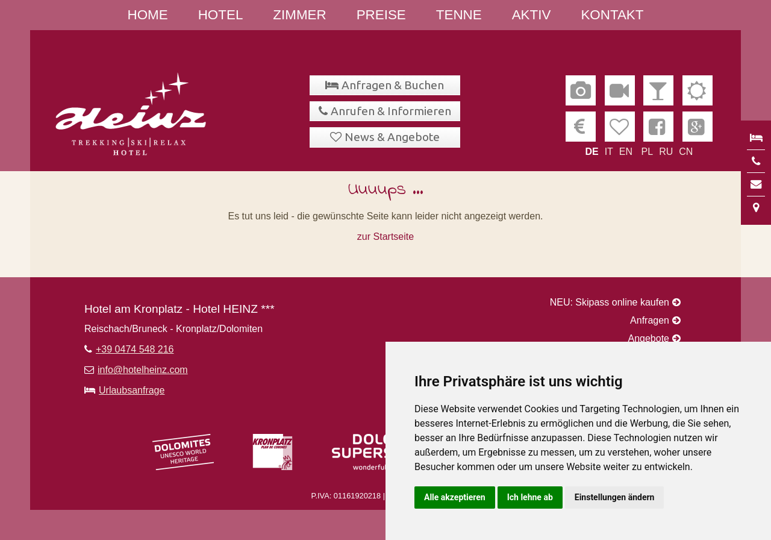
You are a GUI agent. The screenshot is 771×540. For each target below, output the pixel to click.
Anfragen (649, 320)
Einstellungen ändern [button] (615, 497)
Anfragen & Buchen (393, 85)
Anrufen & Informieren (391, 111)
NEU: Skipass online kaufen (609, 302)
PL (647, 151)
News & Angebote (392, 136)
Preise (381, 14)
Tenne (459, 14)
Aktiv (531, 14)
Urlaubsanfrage (131, 390)
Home (148, 14)
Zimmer (299, 14)
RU (666, 151)
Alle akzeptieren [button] (454, 497)
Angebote (648, 338)
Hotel (220, 14)
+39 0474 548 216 (134, 349)
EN (625, 151)
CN (686, 151)
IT (609, 151)
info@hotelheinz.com (143, 370)
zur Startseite (385, 236)
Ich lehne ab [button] (530, 497)
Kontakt (612, 14)
